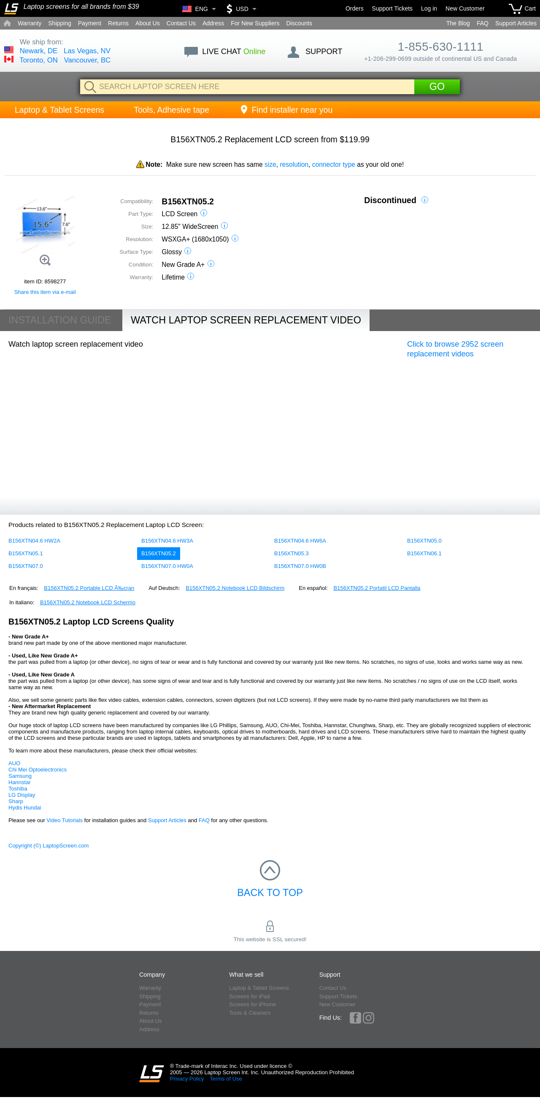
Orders (355, 8)
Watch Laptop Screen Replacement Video (246, 320)
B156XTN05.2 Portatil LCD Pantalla (377, 588)
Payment (89, 23)
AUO (14, 763)
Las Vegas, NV (87, 51)
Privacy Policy (187, 1079)
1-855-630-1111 (440, 46)
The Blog (458, 23)
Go (437, 86)
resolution (294, 164)
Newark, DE (39, 51)
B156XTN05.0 (424, 541)
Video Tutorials (64, 820)
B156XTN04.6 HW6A (300, 541)
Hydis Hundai (24, 807)
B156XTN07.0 (25, 566)
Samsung (20, 776)
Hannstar (19, 782)
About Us (147, 23)
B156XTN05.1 (25, 553)
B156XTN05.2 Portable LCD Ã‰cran (89, 588)
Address (213, 23)
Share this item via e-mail (45, 292)
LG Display (21, 795)
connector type (333, 164)
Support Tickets (392, 8)
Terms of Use (226, 1079)
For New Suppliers (255, 23)
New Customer (465, 8)
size (270, 164)
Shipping (59, 23)
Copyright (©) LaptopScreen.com (48, 845)
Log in (429, 8)
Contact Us (181, 23)
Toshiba (17, 788)
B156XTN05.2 (158, 553)
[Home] (11, 8)
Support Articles (516, 23)
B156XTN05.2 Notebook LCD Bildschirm (235, 588)
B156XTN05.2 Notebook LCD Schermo (87, 602)
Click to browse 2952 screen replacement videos (455, 349)
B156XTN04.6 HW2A (34, 541)
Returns (118, 23)
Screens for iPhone (252, 1004)
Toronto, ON (38, 60)
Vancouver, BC (87, 60)
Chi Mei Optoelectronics (37, 769)
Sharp (15, 801)
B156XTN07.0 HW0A (167, 566)
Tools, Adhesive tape (171, 109)
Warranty (29, 23)
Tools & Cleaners (249, 1013)
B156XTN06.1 (424, 553)
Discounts (299, 23)
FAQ (483, 23)
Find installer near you (285, 109)
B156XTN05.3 (291, 553)
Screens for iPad (249, 996)
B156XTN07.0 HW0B (300, 566)
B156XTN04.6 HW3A (167, 541)
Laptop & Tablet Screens (59, 109)
